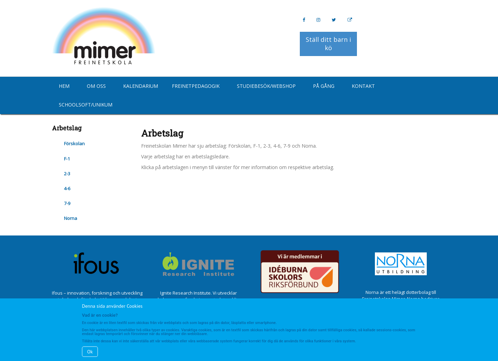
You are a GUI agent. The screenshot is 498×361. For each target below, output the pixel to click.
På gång (323, 86)
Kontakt (363, 86)
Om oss (96, 86)
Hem (64, 86)
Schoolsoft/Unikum (85, 104)
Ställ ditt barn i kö (328, 43)
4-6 (67, 188)
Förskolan (74, 143)
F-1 (67, 159)
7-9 (67, 203)
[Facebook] (304, 19)
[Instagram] (318, 19)
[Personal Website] (350, 19)
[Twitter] (334, 19)
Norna (70, 218)
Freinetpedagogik (196, 86)
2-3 (67, 173)
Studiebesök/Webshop (266, 86)
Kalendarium (140, 86)
